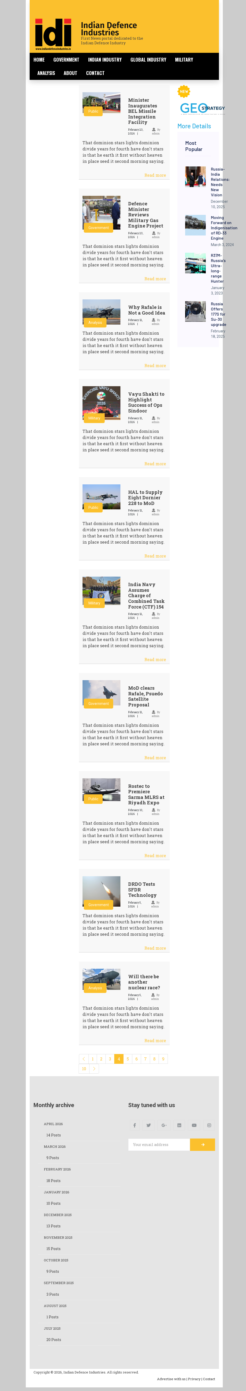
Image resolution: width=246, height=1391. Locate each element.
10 (84, 1068)
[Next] (94, 1069)
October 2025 (57, 1262)
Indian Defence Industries (109, 28)
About (70, 73)
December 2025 (58, 1216)
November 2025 (59, 1239)
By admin (156, 322)
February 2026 (58, 1170)
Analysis (46, 73)
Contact (95, 73)
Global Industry (148, 59)
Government (66, 59)
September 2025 (60, 1285)
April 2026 (54, 1124)
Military (184, 59)
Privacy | (195, 1382)
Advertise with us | (172, 1382)
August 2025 (56, 1308)
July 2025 (53, 1331)
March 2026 (55, 1147)
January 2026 (57, 1193)
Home (39, 59)
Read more (155, 175)
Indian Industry (105, 59)
